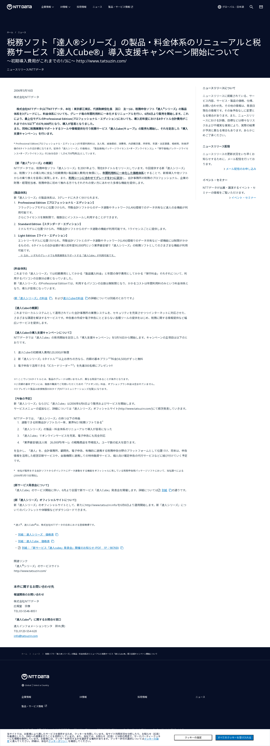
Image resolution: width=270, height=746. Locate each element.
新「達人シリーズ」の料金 (31, 298)
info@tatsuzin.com (26, 636)
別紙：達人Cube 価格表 (34, 541)
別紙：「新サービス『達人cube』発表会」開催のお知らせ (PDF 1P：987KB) (70, 548)
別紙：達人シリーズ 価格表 (36, 534)
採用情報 (81, 6)
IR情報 (64, 6)
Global (37, 685)
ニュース (97, 6)
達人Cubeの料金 (73, 298)
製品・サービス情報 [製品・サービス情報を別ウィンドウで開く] (119, 6)
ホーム (10, 32)
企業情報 (46, 6)
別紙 (164, 490)
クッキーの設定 (193, 737)
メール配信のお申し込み (241, 169)
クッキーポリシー (58, 741)
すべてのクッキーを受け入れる (234, 737)
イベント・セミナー (243, 198)
